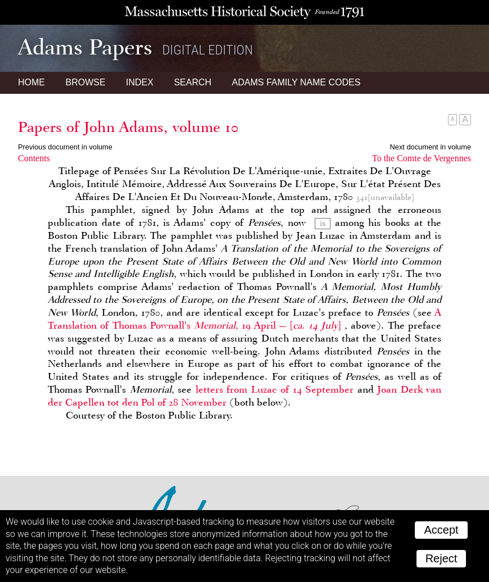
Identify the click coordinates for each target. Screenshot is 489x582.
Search (192, 82)
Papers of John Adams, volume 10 (128, 127)
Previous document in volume (65, 147)
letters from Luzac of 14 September (275, 389)
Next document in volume (430, 147)
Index (139, 82)
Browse (85, 82)
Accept (441, 530)
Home (31, 82)
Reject (441, 558)
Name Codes (296, 82)
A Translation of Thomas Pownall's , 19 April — (244, 318)
